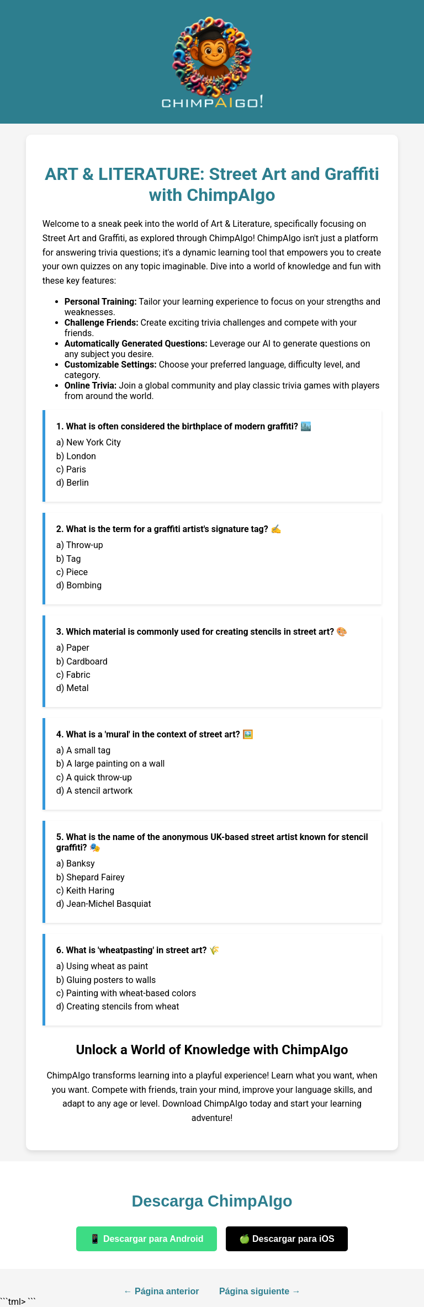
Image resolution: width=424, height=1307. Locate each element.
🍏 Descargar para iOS (287, 1239)
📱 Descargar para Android (146, 1239)
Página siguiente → (260, 1291)
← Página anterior (161, 1291)
